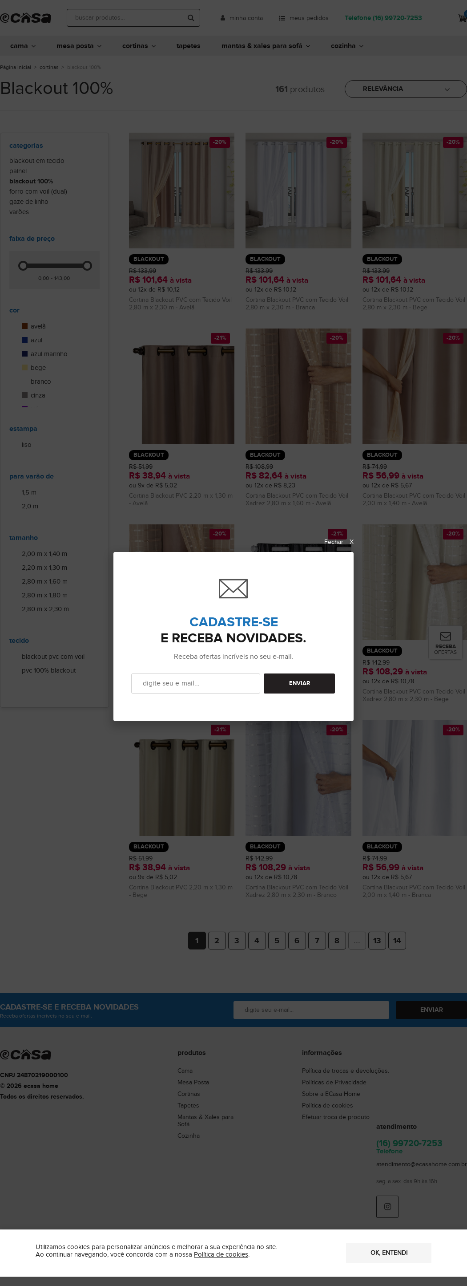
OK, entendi (388, 1253)
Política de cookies (221, 1254)
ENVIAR (299, 683)
